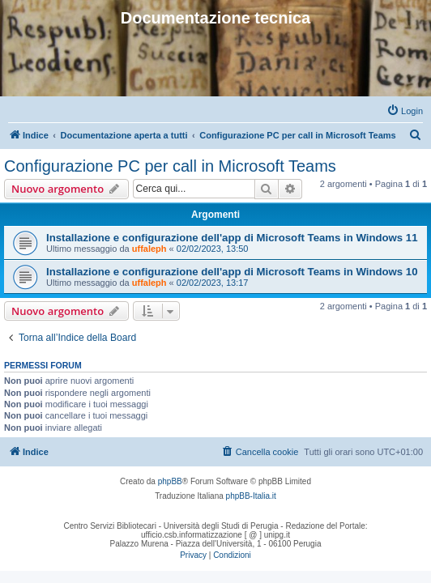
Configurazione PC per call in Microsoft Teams (170, 166)
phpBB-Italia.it (251, 496)
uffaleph (149, 248)
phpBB (170, 481)
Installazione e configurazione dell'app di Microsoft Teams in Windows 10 (232, 272)
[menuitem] (404, 111)
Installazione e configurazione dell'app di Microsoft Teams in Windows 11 (232, 238)
